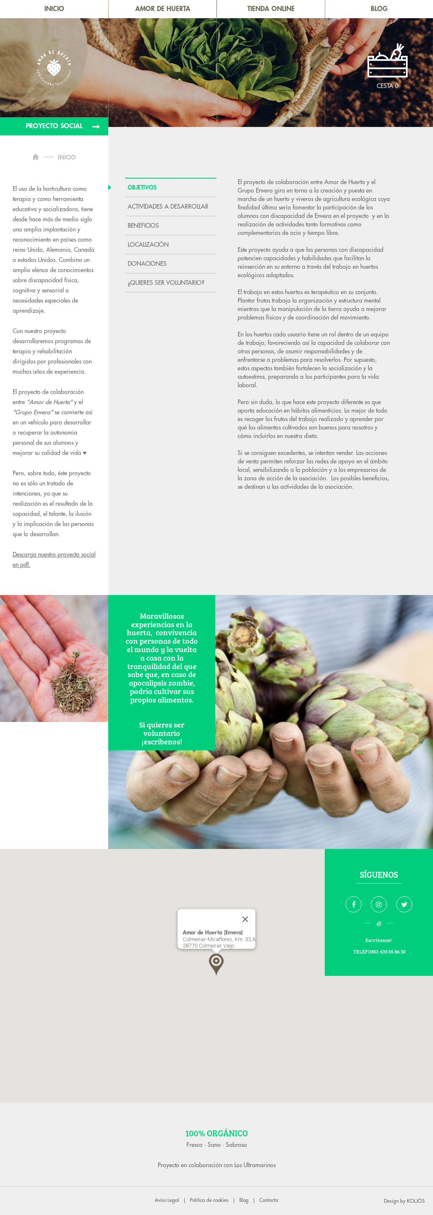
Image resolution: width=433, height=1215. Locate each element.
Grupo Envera (256, 190)
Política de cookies (209, 1200)
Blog (244, 1200)
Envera (322, 216)
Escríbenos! (378, 940)
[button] (216, 964)
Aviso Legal (167, 1200)
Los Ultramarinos (255, 1165)
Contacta (268, 1200)
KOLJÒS (416, 1201)
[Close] (245, 919)
